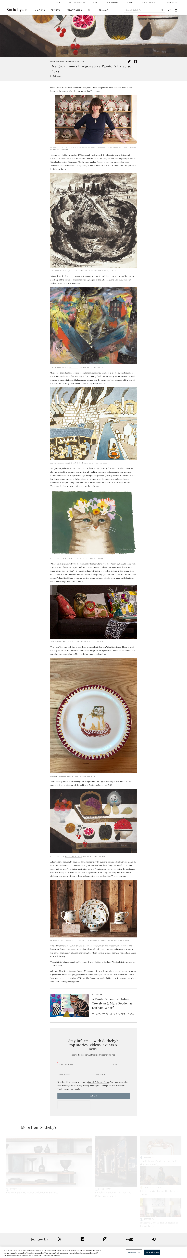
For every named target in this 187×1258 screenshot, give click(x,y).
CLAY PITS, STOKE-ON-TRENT (81, 271)
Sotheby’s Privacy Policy (98, 1082)
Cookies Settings (134, 1252)
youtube (129, 1219)
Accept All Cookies (152, 1252)
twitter (60, 1220)
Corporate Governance (92, 1244)
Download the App (61, 1244)
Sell (90, 10)
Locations (58, 1240)
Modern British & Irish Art (61, 61)
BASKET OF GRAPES (73, 856)
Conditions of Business (121, 1244)
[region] (93, 1252)
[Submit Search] (162, 10)
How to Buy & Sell (150, 2)
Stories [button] (130, 2)
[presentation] (73, 1105)
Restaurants (112, 2)
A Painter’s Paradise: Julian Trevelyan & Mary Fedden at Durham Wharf (85, 962)
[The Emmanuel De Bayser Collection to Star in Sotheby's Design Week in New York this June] (49, 1162)
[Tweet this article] (129, 61)
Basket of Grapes (96, 785)
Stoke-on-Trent (92, 468)
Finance (103, 10)
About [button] (95, 2)
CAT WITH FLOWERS (73, 558)
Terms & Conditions (119, 1240)
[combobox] (144, 10)
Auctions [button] (39, 10)
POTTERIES (73, 367)
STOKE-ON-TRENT (76, 463)
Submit (93, 1096)
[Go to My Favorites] (169, 10)
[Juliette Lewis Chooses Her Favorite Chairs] (160, 1178)
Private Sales (74, 10)
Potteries (76, 283)
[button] (95, 1128)
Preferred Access (77, 2)
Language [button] (170, 2)
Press (84, 1235)
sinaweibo (154, 1219)
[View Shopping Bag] (176, 10)
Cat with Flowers (68, 574)
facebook (82, 1220)
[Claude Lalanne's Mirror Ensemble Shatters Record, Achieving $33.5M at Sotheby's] (160, 1146)
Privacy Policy (88, 1240)
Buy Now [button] (55, 10)
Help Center (58, 1235)
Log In (58, 2)
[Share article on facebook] (135, 61)
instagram (105, 1220)
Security (114, 1235)
